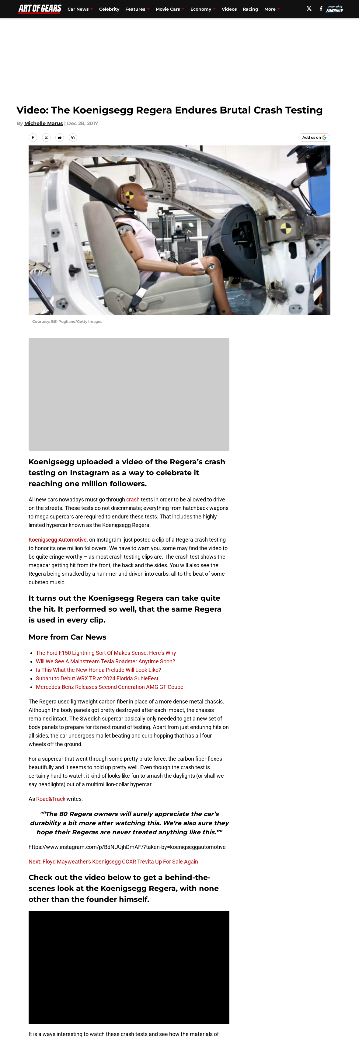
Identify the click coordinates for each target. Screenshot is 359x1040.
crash (133, 499)
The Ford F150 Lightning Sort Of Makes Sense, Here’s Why (106, 653)
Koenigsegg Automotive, (58, 539)
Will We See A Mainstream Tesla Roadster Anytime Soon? (105, 661)
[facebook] (321, 8)
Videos (229, 9)
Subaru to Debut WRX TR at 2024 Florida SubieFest (97, 678)
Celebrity (109, 9)
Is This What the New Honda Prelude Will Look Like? (98, 670)
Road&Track (50, 799)
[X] (309, 8)
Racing (250, 9)
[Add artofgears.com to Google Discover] (314, 137)
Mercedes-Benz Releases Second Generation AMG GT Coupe (109, 687)
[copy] (73, 137)
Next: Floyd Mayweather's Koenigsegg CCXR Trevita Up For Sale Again (113, 861)
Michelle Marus (43, 123)
